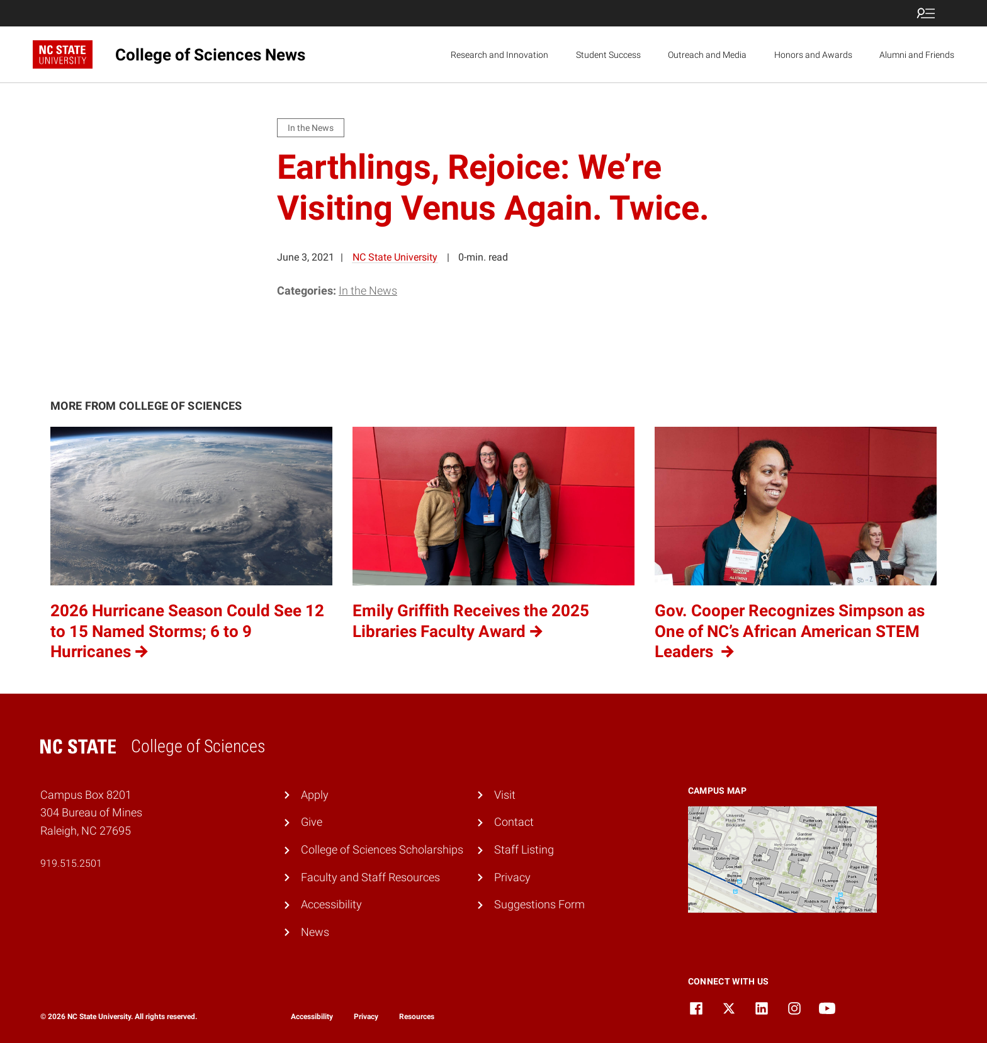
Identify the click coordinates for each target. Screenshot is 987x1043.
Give (311, 821)
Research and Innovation (499, 55)
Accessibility (331, 904)
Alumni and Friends (916, 55)
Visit (505, 794)
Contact (514, 821)
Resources (416, 1016)
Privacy (512, 877)
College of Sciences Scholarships (382, 849)
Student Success (608, 55)
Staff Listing (524, 849)
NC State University (394, 257)
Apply (315, 794)
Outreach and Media (707, 55)
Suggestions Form (539, 904)
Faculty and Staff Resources (370, 877)
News (315, 932)
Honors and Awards (813, 55)
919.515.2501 (71, 863)
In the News (368, 290)
